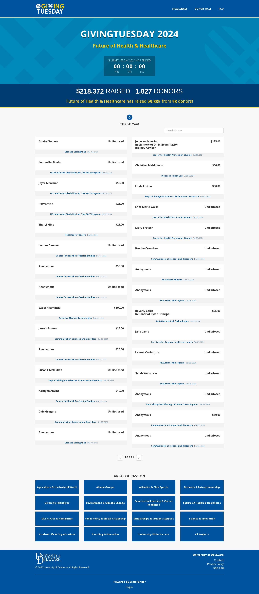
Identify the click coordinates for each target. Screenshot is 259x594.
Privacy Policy (215, 564)
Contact (219, 560)
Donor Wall (203, 8)
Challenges (180, 8)
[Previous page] (120, 458)
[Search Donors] (194, 130)
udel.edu (218, 568)
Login (129, 587)
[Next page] (139, 458)
